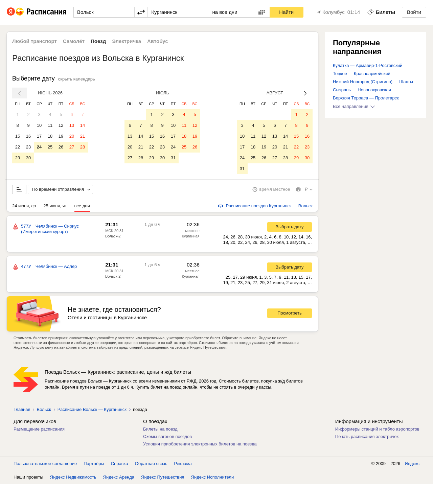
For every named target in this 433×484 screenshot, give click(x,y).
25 (50, 146)
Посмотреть (289, 313)
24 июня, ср (24, 205)
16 (28, 136)
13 (71, 125)
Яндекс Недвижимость (73, 477)
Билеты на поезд (160, 429)
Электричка (126, 41)
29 (17, 157)
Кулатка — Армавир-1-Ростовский (367, 65)
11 (50, 125)
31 (173, 157)
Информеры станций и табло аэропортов (377, 429)
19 (61, 136)
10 (39, 125)
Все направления (354, 106)
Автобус (157, 41)
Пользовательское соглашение (45, 463)
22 (17, 146)
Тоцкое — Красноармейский (361, 73)
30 (28, 157)
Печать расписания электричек (366, 436)
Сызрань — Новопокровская (362, 89)
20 (71, 136)
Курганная (191, 236)
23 (28, 146)
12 (61, 125)
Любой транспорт (34, 41)
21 (82, 136)
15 (17, 136)
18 (50, 136)
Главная (22, 409)
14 (82, 125)
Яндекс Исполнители (212, 477)
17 (39, 136)
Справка (119, 463)
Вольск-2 (112, 236)
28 (82, 146)
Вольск (44, 409)
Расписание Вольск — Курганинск (92, 409)
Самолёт (74, 41)
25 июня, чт (55, 205)
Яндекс (412, 463)
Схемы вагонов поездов (167, 436)
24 (39, 146)
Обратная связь (151, 463)
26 (61, 146)
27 (71, 146)
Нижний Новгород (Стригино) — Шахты (373, 81)
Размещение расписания (39, 429)
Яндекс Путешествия (162, 477)
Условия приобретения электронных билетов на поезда (200, 443)
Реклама (183, 463)
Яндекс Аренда (118, 477)
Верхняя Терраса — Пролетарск (366, 97)
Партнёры (94, 463)
